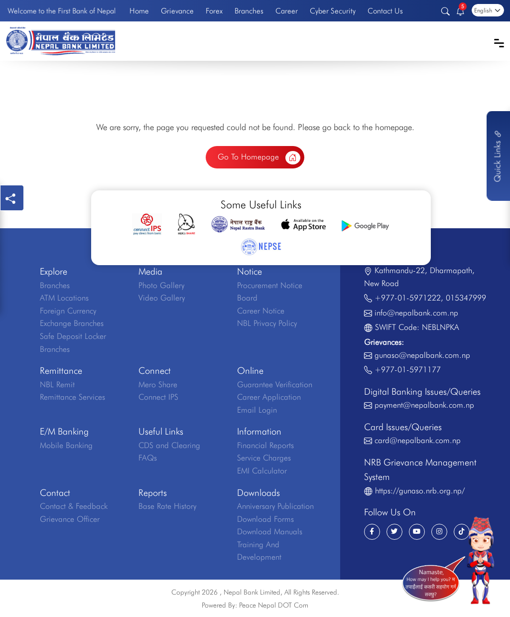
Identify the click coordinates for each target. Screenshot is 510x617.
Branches (249, 10)
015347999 (466, 298)
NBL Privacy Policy (267, 323)
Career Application (269, 397)
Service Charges (264, 458)
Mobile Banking (66, 445)
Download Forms (265, 519)
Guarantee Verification (274, 384)
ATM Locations (64, 298)
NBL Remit (57, 384)
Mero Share (157, 384)
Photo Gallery (161, 285)
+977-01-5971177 (408, 369)
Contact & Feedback (74, 506)
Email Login (257, 410)
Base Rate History (167, 506)
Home (139, 10)
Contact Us (385, 10)
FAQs (147, 458)
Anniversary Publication (275, 506)
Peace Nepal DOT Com (273, 605)
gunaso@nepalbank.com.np (422, 355)
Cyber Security (333, 10)
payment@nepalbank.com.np (424, 405)
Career (286, 10)
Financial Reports (265, 445)
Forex (214, 10)
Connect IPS (158, 397)
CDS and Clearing (169, 445)
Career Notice (260, 310)
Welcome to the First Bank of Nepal (62, 10)
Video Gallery (161, 298)
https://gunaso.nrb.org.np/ (420, 490)
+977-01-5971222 (408, 298)
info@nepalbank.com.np (416, 312)
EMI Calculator (262, 470)
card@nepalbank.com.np (418, 440)
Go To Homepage (259, 158)
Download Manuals (269, 531)
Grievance (177, 10)
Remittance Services (72, 397)
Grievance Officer (70, 519)
